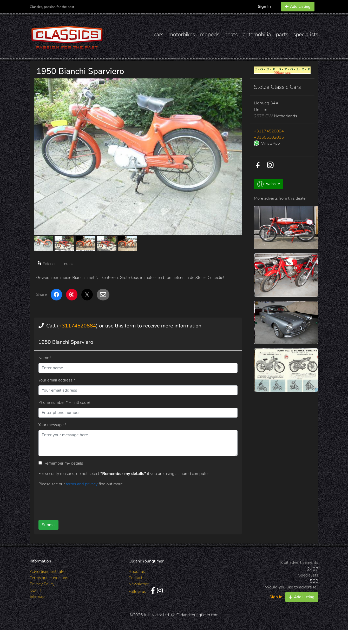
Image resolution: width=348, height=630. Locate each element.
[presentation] (129, 501)
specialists (305, 34)
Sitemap (37, 596)
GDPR (35, 590)
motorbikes (181, 34)
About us (137, 571)
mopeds (210, 34)
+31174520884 (77, 325)
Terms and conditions (49, 578)
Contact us (138, 578)
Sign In (264, 6)
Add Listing (298, 6)
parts (282, 34)
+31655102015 (269, 137)
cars (159, 34)
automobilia (257, 34)
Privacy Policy (42, 584)
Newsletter (139, 584)
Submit (48, 525)
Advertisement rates (48, 571)
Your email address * (56, 380)
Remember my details (63, 463)
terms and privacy (82, 484)
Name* (44, 358)
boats (231, 34)
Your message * (52, 425)
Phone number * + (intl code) (64, 402)
